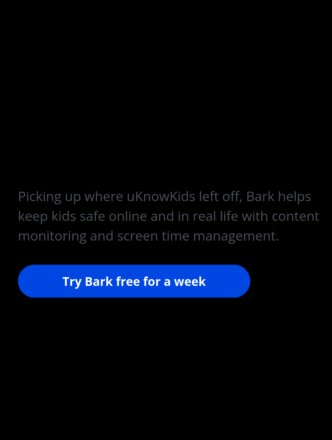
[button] (169, 216)
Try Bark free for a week (134, 280)
